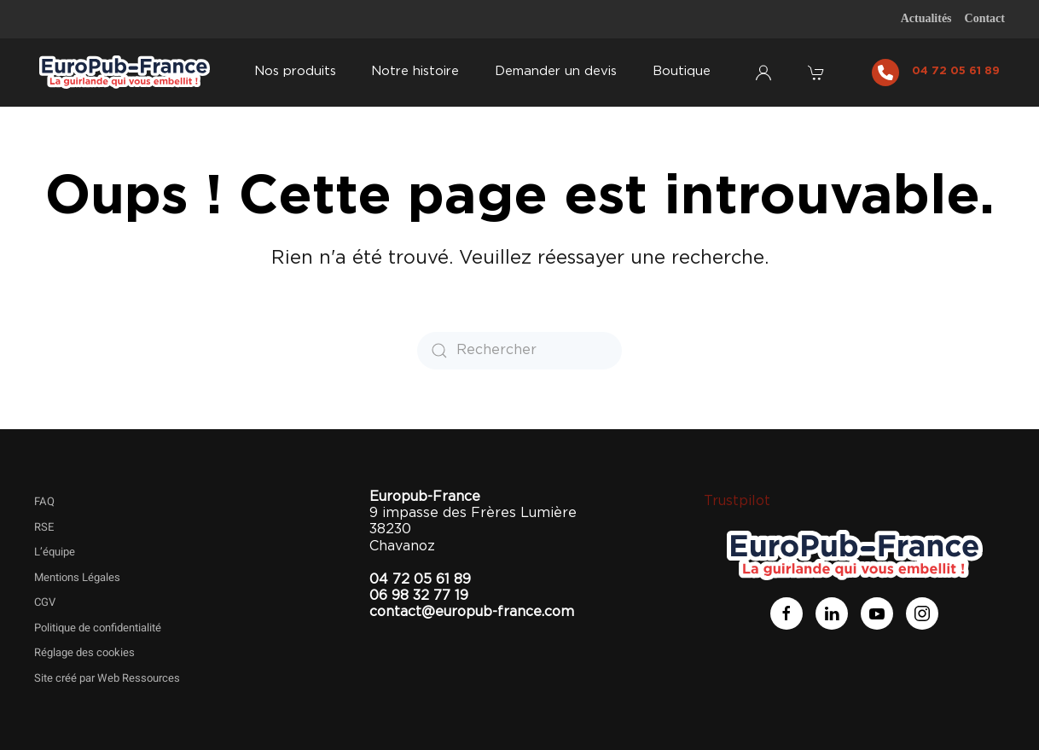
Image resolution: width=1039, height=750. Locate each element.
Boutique (682, 71)
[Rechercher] (519, 350)
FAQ (44, 501)
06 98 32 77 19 (418, 595)
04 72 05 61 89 (956, 71)
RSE (44, 527)
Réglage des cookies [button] (84, 652)
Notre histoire (415, 71)
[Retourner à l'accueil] (124, 72)
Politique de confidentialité (97, 627)
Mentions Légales (77, 577)
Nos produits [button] (295, 71)
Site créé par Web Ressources (107, 678)
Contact (985, 18)
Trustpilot (737, 501)
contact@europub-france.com (471, 612)
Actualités (926, 18)
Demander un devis (556, 71)
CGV (44, 602)
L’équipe (54, 552)
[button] (818, 72)
